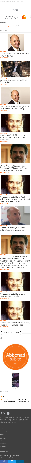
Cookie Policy (10, 458)
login (22, 2)
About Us (14, 2)
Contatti (9, 2)
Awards (2, 449)
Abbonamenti (3, 2)
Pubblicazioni (4, 451)
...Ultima (17, 333)
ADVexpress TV (3, 443)
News (14, 26)
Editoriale (3, 52)
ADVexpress (8, 26)
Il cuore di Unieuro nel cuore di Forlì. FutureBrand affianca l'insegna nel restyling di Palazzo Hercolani (16, 400)
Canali (2, 434)
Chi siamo (5, 397)
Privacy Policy (3, 458)
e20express (3, 446)
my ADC (18, 2)
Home (2, 26)
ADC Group (2, 438)
